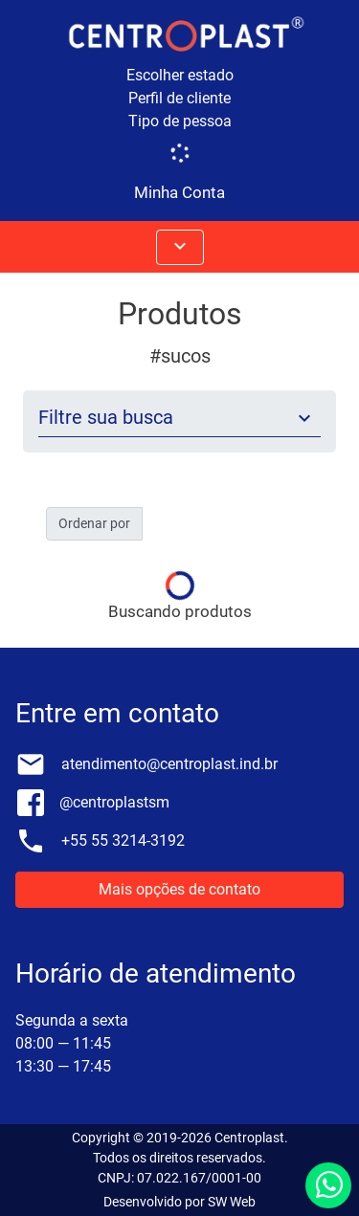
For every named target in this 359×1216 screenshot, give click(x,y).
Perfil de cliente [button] (179, 98)
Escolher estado (180, 75)
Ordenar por (94, 523)
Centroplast (249, 1137)
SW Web (232, 1201)
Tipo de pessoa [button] (180, 121)
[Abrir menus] (180, 247)
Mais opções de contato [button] (179, 889)
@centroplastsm (114, 802)
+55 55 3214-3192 (123, 840)
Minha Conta (179, 192)
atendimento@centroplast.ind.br (169, 764)
